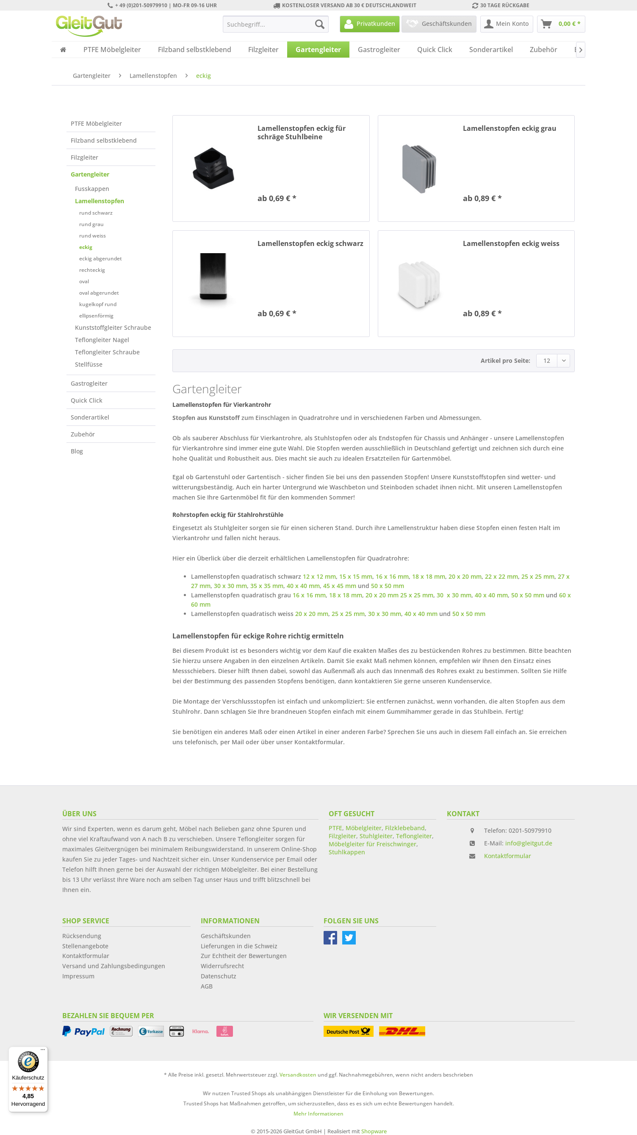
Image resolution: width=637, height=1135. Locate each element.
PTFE (335, 828)
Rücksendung (81, 936)
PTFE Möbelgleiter (96, 123)
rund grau (91, 224)
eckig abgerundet (100, 258)
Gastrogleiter (89, 383)
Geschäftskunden (226, 936)
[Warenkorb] (561, 24)
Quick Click (86, 400)
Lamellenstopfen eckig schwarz (310, 243)
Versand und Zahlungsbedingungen (113, 966)
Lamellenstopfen (99, 201)
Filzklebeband (405, 828)
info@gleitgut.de (528, 843)
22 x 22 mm (501, 576)
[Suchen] (320, 24)
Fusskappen (92, 189)
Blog (77, 451)
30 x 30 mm (230, 586)
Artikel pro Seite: (505, 360)
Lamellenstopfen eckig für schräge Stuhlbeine (302, 132)
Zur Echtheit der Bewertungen (244, 956)
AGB (207, 986)
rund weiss (92, 235)
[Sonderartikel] (491, 49)
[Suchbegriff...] (276, 24)
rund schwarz (96, 212)
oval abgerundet (99, 292)
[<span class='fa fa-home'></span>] (63, 49)
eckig (85, 247)
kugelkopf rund (97, 304)
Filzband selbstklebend (104, 140)
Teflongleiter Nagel (102, 340)
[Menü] (43, 1052)
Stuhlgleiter (376, 836)
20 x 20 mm (465, 576)
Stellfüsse (88, 364)
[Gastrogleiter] (379, 49)
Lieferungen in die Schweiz (239, 946)
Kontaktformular (507, 856)
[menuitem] (276, 24)
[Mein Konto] (506, 24)
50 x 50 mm (387, 586)
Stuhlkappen (347, 852)
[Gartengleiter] (318, 49)
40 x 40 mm (303, 586)
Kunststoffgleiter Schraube (113, 327)
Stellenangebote (85, 946)
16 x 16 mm (392, 576)
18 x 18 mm (428, 576)
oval (84, 281)
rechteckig (92, 269)
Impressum (78, 976)
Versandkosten (298, 1074)
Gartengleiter (90, 174)
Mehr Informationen (318, 1113)
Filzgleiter (84, 157)
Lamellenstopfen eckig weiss (511, 243)
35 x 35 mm (266, 586)
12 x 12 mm (319, 576)
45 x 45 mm (339, 586)
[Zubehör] (543, 49)
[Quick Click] (435, 49)
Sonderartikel (90, 417)
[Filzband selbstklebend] (195, 49)
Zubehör (83, 434)
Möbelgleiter (364, 828)
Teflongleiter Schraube (107, 352)
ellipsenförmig (96, 315)
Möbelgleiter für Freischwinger (372, 844)
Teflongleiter (414, 836)
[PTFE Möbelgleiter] (112, 49)
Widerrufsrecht (222, 966)
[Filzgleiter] (263, 49)
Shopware (374, 1131)
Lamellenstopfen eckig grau (510, 128)
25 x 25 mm (537, 576)
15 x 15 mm (355, 576)
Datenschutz (218, 976)
